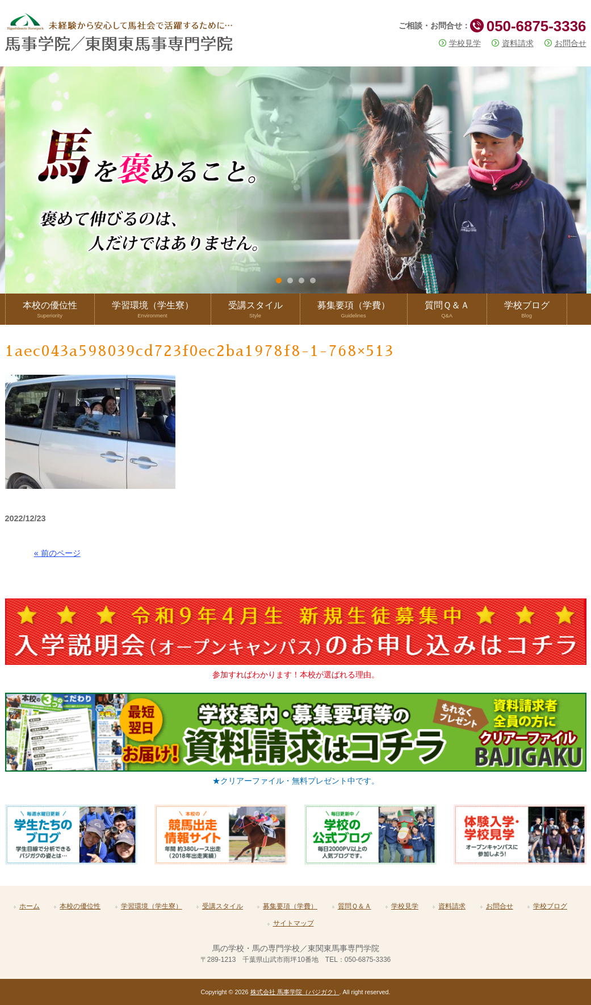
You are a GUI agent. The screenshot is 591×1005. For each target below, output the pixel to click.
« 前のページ (57, 553)
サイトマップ (293, 923)
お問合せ (570, 43)
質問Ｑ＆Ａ (354, 906)
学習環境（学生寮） (151, 906)
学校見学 (465, 43)
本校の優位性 (80, 906)
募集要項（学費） (290, 906)
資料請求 (518, 43)
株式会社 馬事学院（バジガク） (294, 992)
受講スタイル (222, 906)
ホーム (29, 906)
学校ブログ (550, 906)
